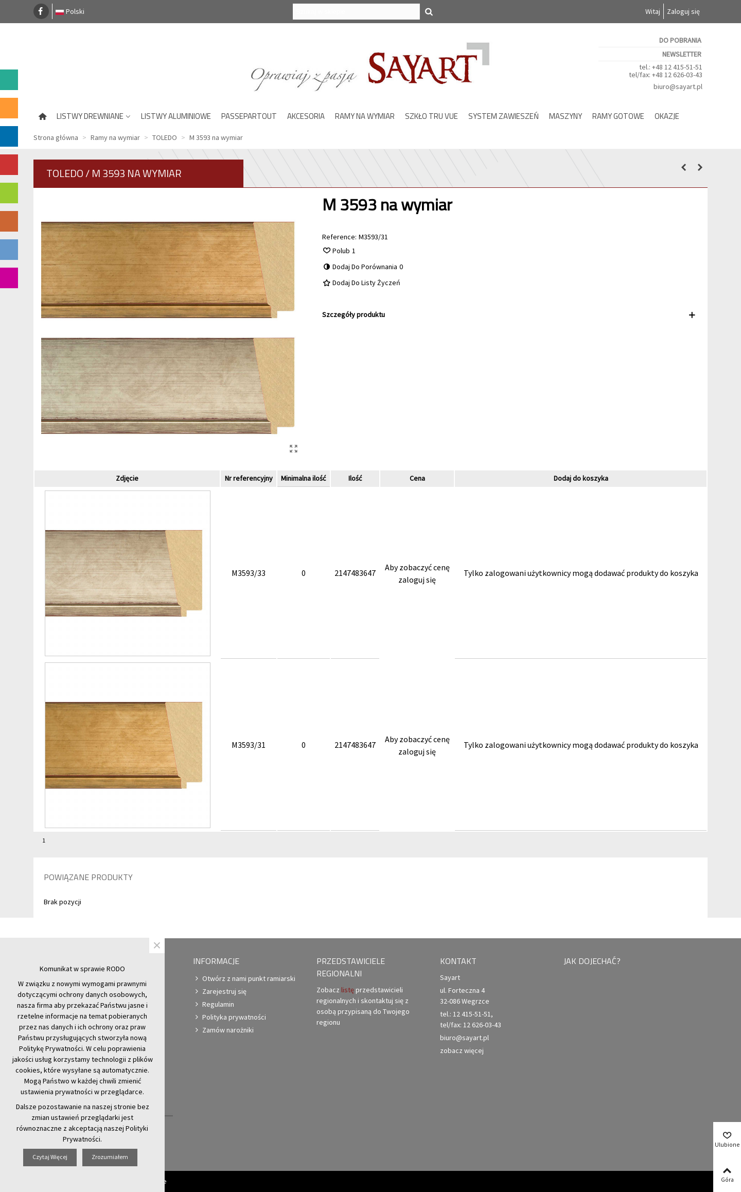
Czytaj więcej (49, 1157)
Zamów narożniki (223, 1030)
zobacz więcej (462, 1050)
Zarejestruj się (219, 991)
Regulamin (213, 1004)
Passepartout (249, 116)
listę (347, 989)
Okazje (667, 116)
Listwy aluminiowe (176, 116)
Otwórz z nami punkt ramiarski (244, 978)
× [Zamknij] (157, 945)
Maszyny (565, 116)
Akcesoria (306, 116)
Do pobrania (680, 40)
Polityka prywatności (229, 1017)
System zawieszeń (503, 116)
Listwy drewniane (90, 116)
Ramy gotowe (618, 116)
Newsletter (681, 54)
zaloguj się (417, 579)
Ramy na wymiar (365, 116)
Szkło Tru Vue (431, 116)
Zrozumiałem (110, 1157)
